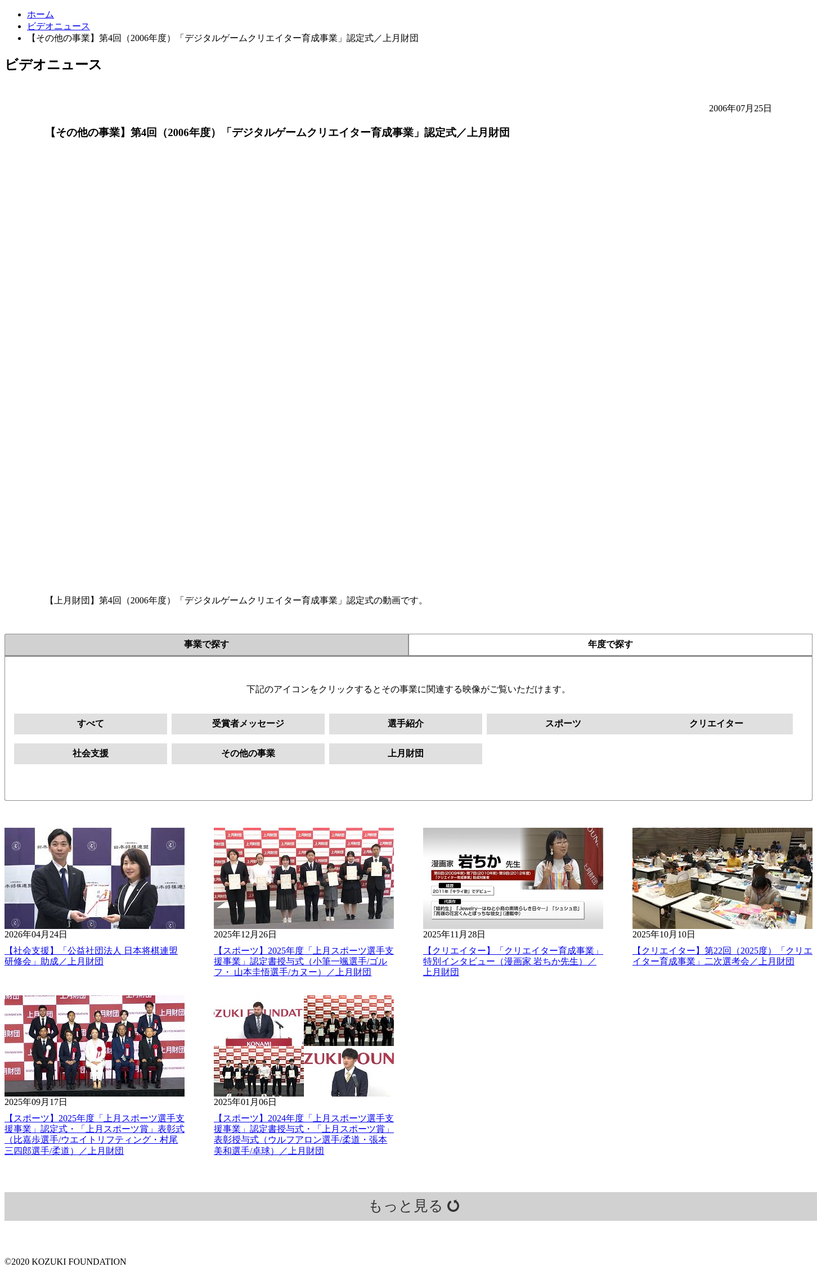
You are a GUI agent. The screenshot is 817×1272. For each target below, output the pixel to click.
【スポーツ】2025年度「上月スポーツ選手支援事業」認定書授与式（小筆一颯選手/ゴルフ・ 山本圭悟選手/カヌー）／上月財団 (304, 961)
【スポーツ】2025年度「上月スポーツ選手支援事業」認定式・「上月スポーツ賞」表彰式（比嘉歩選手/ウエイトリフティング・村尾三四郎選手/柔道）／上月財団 (95, 1134)
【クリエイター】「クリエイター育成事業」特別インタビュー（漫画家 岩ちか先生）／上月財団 (513, 961)
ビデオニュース (58, 26)
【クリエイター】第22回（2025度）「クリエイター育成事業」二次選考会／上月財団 (722, 956)
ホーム (40, 14)
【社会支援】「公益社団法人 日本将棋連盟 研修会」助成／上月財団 (91, 956)
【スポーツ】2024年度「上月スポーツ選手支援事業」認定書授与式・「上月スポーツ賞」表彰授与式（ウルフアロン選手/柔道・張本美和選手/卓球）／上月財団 (304, 1134)
